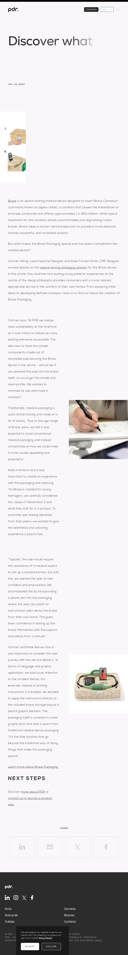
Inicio (8, 908)
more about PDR (33, 792)
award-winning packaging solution (63, 267)
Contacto (70, 921)
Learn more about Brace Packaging (33, 767)
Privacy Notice (45, 938)
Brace (12, 201)
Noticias (69, 915)
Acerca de (11, 915)
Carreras (70, 908)
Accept (30, 946)
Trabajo (10, 921)
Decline (51, 946)
